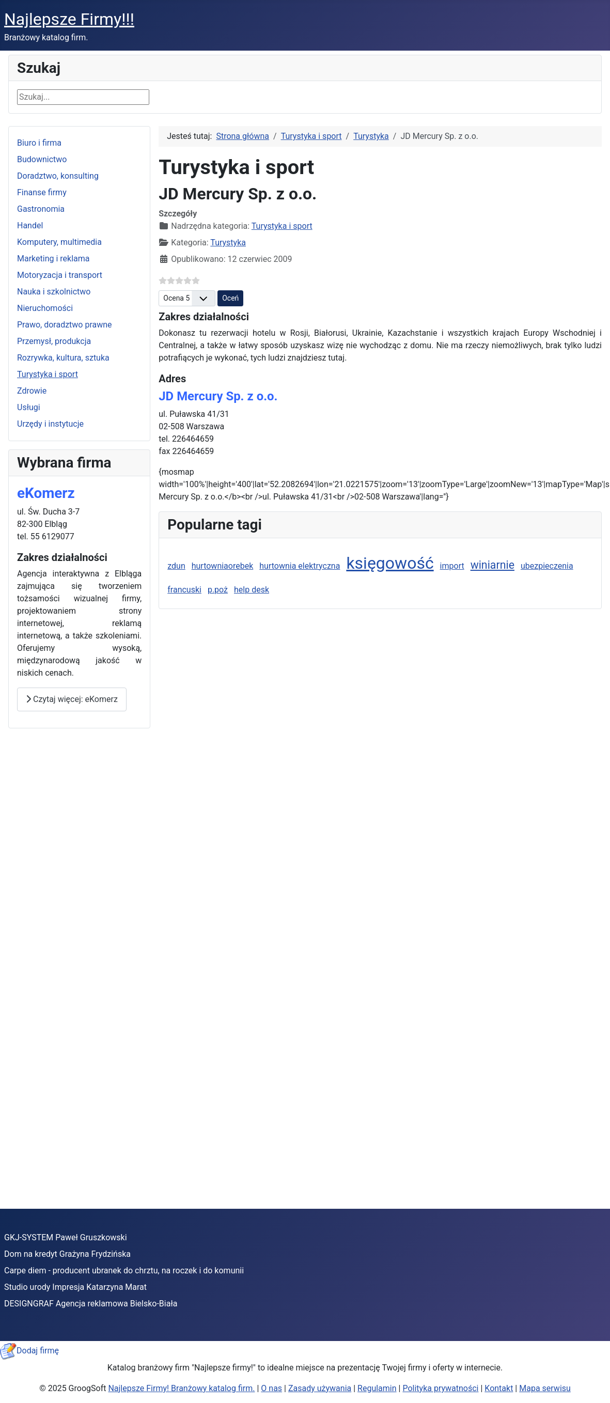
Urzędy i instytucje (50, 424)
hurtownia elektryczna (299, 566)
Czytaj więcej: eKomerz (72, 699)
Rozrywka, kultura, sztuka (63, 358)
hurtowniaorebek (223, 566)
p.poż (218, 590)
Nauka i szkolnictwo (53, 292)
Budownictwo (42, 159)
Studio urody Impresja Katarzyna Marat (75, 1287)
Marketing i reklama (53, 258)
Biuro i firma (39, 143)
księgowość (389, 563)
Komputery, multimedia (59, 242)
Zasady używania (319, 1388)
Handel (30, 225)
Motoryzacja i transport (59, 275)
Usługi (28, 407)
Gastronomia (41, 209)
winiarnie (492, 564)
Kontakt (498, 1388)
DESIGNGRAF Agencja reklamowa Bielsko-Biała (90, 1303)
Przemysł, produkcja (54, 341)
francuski (184, 590)
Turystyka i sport (47, 374)
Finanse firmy (42, 192)
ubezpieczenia (547, 566)
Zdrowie (31, 391)
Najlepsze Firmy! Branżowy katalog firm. (181, 1388)
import (452, 566)
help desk (251, 590)
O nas (271, 1388)
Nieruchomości (45, 308)
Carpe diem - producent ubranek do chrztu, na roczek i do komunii (124, 1270)
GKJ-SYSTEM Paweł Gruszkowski (65, 1237)
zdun (176, 566)
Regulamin (377, 1388)
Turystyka (228, 242)
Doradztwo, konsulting (58, 176)
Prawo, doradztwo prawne (64, 325)
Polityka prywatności (440, 1388)
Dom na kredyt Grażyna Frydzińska (67, 1254)
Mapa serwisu (545, 1388)
